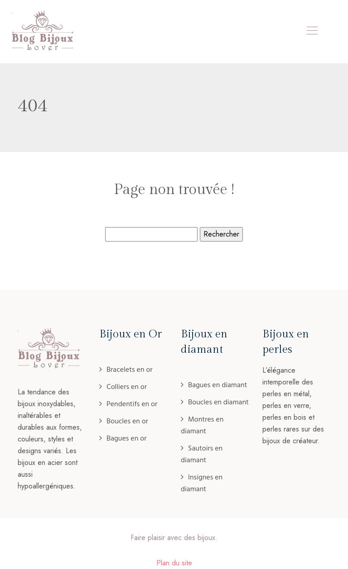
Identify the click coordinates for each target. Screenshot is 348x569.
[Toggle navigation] (311, 32)
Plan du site (174, 563)
